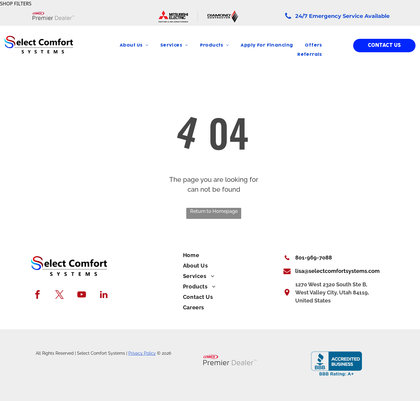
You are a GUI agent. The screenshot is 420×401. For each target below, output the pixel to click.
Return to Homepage (214, 211)
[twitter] (59, 295)
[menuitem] (134, 45)
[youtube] (81, 295)
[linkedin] (103, 295)
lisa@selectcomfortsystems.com (337, 271)
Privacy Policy (142, 353)
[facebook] (37, 295)
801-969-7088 (313, 257)
